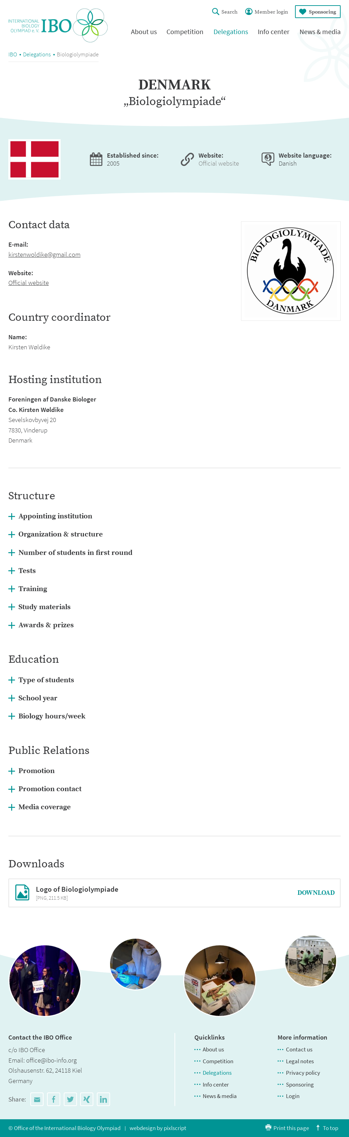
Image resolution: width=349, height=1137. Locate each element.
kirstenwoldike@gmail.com (44, 254)
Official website (219, 163)
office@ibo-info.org (51, 1060)
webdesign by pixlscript (158, 1128)
